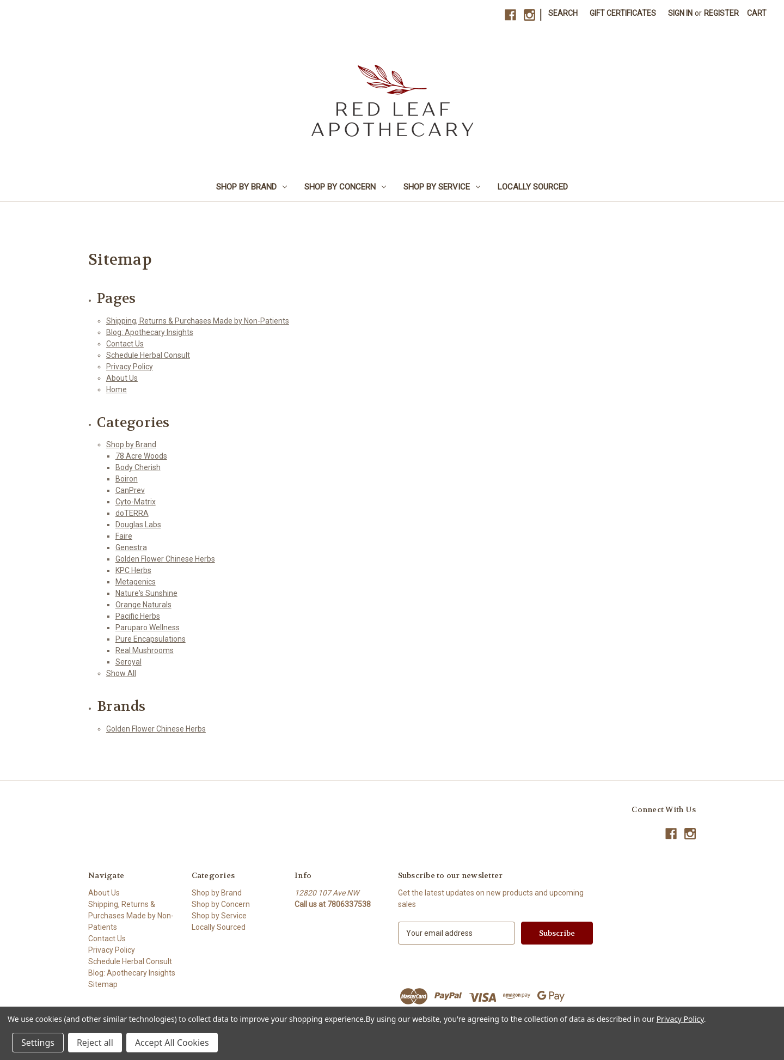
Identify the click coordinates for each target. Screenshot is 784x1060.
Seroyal (128, 661)
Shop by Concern (345, 187)
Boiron (126, 478)
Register (721, 13)
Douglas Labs (138, 524)
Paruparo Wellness (147, 627)
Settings (37, 1043)
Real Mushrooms (144, 650)
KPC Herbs (133, 570)
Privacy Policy (129, 366)
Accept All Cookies (172, 1043)
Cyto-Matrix (135, 501)
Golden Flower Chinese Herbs (165, 559)
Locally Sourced (533, 187)
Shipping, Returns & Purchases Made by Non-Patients (197, 320)
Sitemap (103, 984)
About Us (122, 378)
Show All (121, 673)
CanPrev (130, 490)
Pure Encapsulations (150, 639)
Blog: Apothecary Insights (149, 332)
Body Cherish (138, 467)
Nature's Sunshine (146, 593)
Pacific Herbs (137, 616)
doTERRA (132, 513)
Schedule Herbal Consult (148, 355)
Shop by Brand (251, 187)
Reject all (95, 1043)
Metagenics (135, 581)
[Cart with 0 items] (757, 13)
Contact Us (125, 343)
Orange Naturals (143, 604)
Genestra (131, 547)
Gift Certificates (623, 13)
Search (563, 13)
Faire (123, 536)
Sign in (680, 13)
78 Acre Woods (141, 456)
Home (116, 389)
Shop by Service (441, 187)
